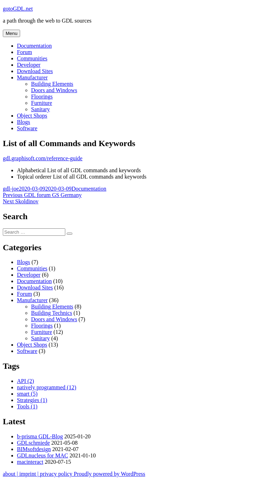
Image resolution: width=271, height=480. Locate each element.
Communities (32, 58)
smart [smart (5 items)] (27, 394)
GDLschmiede (33, 443)
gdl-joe (11, 189)
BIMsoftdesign (34, 449)
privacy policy (57, 474)
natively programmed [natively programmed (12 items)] (46, 387)
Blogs (23, 122)
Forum (24, 52)
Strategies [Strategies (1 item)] (32, 400)
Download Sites (35, 71)
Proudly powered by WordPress (109, 474)
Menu (11, 33)
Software (27, 128)
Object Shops (32, 116)
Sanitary (40, 109)
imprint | (29, 474)
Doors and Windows (54, 90)
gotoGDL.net (18, 9)
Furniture (41, 103)
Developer (29, 65)
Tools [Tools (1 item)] (27, 406)
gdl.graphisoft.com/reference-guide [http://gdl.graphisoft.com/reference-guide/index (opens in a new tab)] (43, 158)
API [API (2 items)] (25, 381)
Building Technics (51, 313)
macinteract (30, 462)
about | (11, 474)
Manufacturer (32, 77)
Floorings (42, 97)
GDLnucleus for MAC (42, 455)
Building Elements (52, 84)
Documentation (34, 46)
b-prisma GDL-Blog (40, 436)
